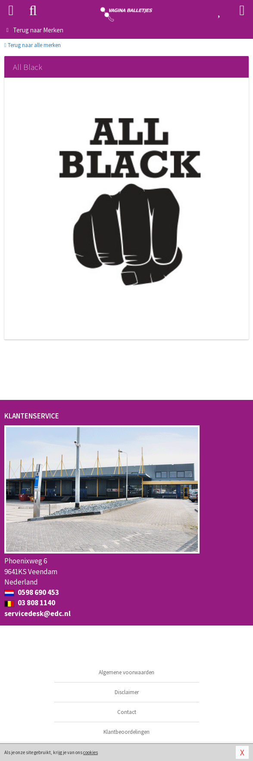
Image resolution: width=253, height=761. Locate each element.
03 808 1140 (29, 602)
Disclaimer (127, 692)
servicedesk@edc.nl (37, 613)
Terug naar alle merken (32, 45)
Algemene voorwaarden (126, 672)
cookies (90, 752)
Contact (126, 712)
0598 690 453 (31, 592)
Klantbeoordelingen (126, 732)
